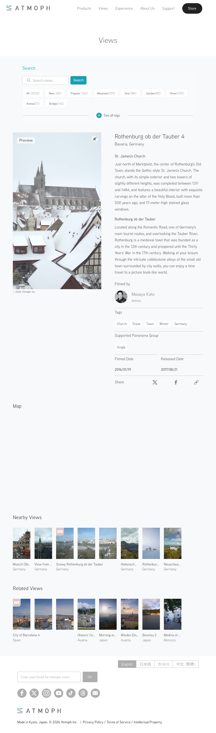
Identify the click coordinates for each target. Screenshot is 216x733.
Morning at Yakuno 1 (108, 635)
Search (78, 80)
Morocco (170, 640)
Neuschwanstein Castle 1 (172, 564)
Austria (82, 640)
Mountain (105, 93)
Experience (123, 8)
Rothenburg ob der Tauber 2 (151, 564)
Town (150, 323)
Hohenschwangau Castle (129, 564)
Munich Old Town (21, 564)
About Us (147, 8)
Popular (78, 93)
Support (168, 8)
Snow (136, 323)
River (175, 93)
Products (83, 8)
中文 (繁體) (185, 663)
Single (121, 347)
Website (136, 300)
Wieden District (129, 635)
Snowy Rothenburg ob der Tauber (79, 564)
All (32, 93)
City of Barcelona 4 (26, 635)
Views (102, 8)
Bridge (56, 103)
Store (192, 8)
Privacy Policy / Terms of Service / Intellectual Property (122, 722)
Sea (129, 93)
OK (90, 676)
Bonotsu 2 (149, 635)
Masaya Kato (143, 293)
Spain (17, 640)
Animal (32, 103)
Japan (103, 640)
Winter (164, 323)
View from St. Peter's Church (43, 564)
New (55, 93)
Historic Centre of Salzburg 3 (86, 635)
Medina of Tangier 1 (172, 635)
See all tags (108, 115)
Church (122, 323)
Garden (152, 93)
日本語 (145, 663)
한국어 (163, 663)
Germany (136, 143)
